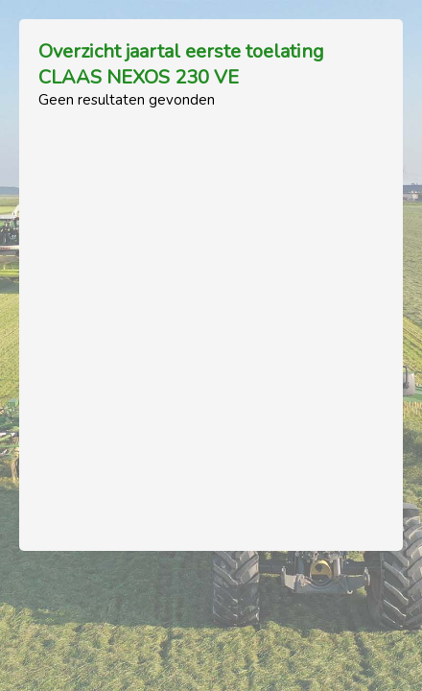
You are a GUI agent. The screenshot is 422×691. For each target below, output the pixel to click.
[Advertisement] (211, 320)
